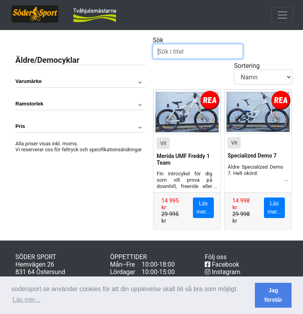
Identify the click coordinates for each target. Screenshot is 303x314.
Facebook (222, 264)
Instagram (222, 272)
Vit (163, 142)
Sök (198, 47)
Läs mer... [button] (26, 299)
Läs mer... (203, 207)
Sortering (263, 73)
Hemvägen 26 (34, 264)
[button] (80, 81)
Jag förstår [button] (273, 295)
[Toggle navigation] (282, 15)
